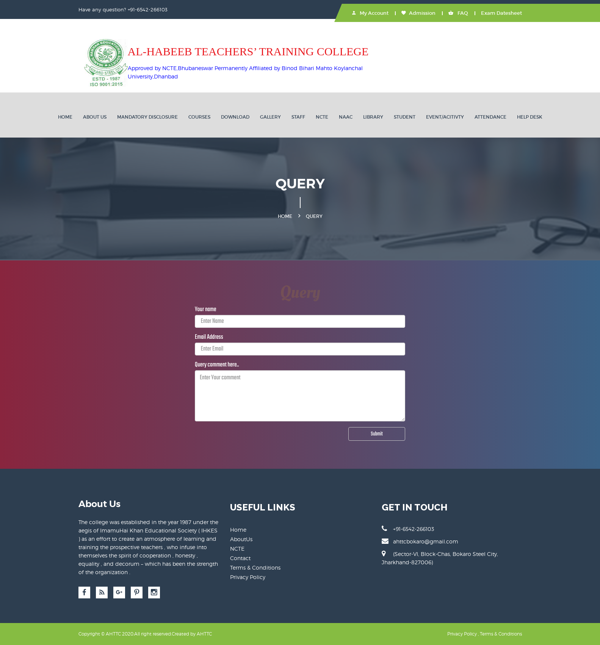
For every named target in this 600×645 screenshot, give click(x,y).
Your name (205, 309)
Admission (418, 13)
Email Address (209, 337)
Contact (240, 558)
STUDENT (404, 117)
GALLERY (270, 117)
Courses (199, 117)
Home (65, 117)
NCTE (322, 117)
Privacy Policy (247, 577)
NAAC (345, 117)
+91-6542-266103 (408, 528)
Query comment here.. (217, 365)
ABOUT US (95, 117)
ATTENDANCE (490, 117)
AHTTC (204, 634)
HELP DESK (529, 117)
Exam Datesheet (501, 13)
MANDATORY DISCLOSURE (147, 117)
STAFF (298, 117)
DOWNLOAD (235, 117)
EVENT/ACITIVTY (445, 117)
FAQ (458, 13)
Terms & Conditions (255, 567)
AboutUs (241, 539)
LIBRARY (373, 117)
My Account (370, 13)
